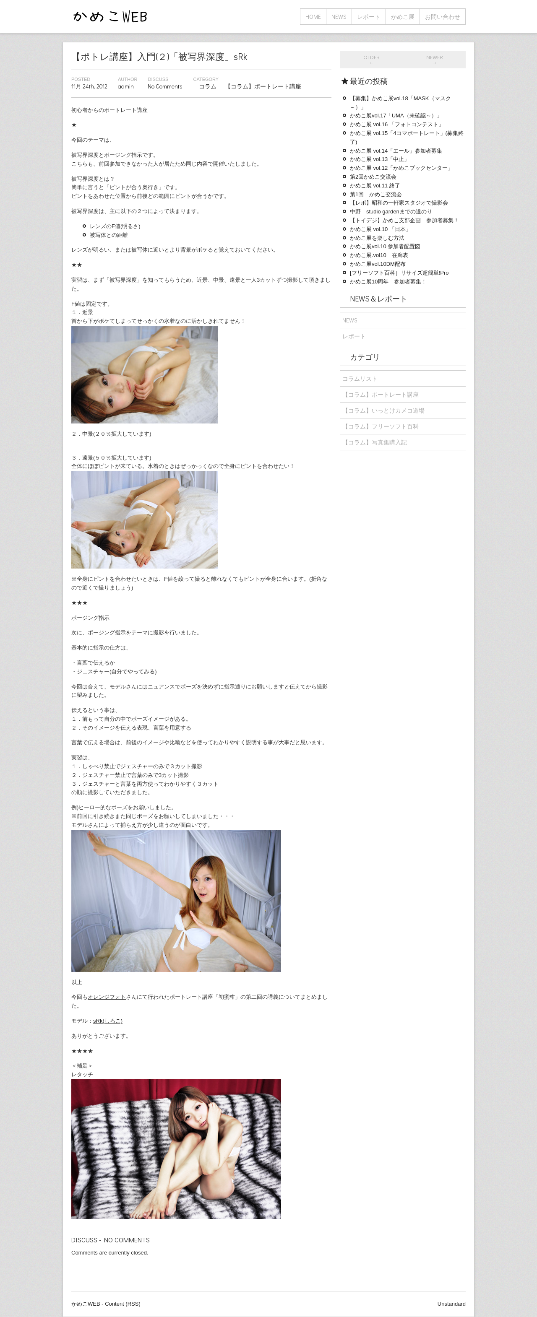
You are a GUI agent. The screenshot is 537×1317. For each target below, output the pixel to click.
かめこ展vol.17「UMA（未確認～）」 (396, 115)
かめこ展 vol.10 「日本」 (380, 229)
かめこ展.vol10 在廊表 (379, 255)
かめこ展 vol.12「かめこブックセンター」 (401, 168)
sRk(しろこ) (108, 1021)
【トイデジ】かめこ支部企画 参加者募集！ (404, 220)
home (313, 17)
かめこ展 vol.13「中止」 (379, 159)
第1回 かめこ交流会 (376, 194)
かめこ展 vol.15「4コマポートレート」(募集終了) (407, 137)
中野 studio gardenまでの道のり (391, 211)
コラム (207, 86)
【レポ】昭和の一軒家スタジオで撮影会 (399, 203)
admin (126, 86)
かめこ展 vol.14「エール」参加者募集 (396, 151)
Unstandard (452, 1304)
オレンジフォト (107, 997)
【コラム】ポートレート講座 (263, 86)
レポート (369, 17)
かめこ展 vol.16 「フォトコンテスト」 (397, 124)
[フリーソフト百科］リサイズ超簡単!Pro (399, 273)
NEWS (339, 17)
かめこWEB (85, 1304)
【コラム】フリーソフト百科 (380, 426)
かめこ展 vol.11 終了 (375, 185)
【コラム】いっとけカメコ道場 (383, 410)
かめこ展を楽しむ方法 (377, 238)
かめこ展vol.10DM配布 (378, 264)
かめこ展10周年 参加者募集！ (388, 281)
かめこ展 (402, 17)
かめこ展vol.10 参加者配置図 (385, 246)
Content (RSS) (123, 1304)
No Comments (165, 86)
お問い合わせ (442, 17)
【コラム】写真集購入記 (374, 442)
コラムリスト (360, 378)
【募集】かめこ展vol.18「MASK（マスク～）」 (400, 102)
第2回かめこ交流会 (373, 177)
